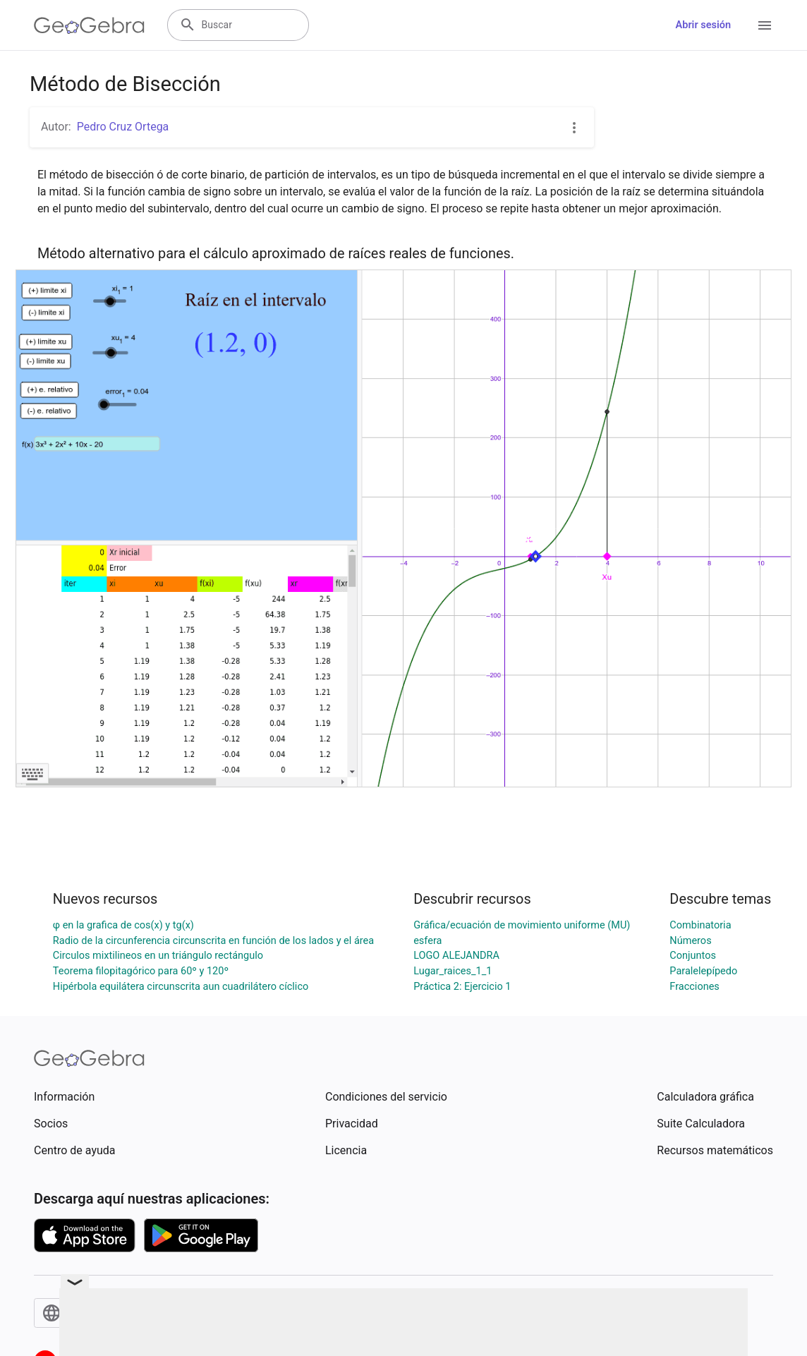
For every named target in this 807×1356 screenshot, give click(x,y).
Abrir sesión (703, 25)
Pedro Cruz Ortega (123, 126)
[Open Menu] (764, 25)
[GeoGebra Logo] (89, 25)
